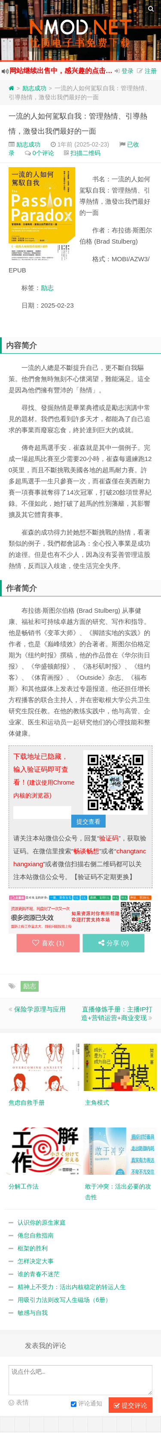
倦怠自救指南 (36, 1235)
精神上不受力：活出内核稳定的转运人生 (72, 1286)
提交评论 (130, 1405)
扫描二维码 (85, 153)
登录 (128, 70)
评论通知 (86, 1404)
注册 (151, 70)
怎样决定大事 (36, 1261)
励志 (47, 287)
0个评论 (43, 153)
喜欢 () (46, 943)
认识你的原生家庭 (42, 1222)
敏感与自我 (33, 1312)
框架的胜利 (33, 1248)
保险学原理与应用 (40, 1009)
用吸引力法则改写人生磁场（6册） (64, 1299)
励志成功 (34, 88)
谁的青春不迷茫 (39, 1274)
